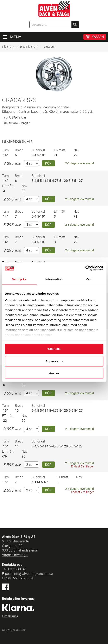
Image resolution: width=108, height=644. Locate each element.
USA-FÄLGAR (28, 47)
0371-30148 (17, 569)
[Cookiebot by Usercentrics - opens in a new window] (85, 268)
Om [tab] (88, 279)
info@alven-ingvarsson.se (33, 574)
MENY (15, 36)
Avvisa (54, 373)
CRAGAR (49, 47)
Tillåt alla (54, 349)
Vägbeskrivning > (15, 555)
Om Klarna (10, 616)
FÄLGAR (8, 47)
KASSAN (98, 37)
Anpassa (54, 361)
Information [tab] (54, 279)
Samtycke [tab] (19, 279)
